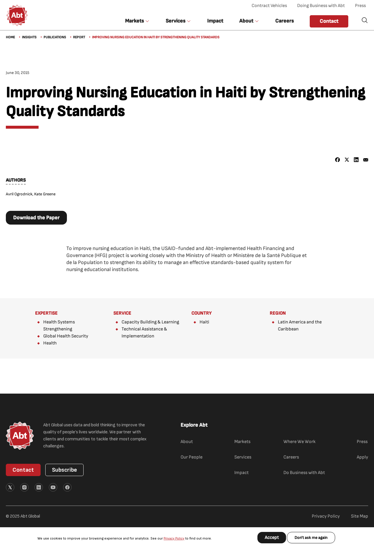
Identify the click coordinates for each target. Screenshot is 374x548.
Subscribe (64, 469)
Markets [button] (134, 21)
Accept (272, 537)
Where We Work (299, 441)
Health (50, 343)
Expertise (46, 313)
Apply (362, 457)
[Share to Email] (365, 159)
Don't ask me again (311, 537)
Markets (242, 441)
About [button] (246, 21)
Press (360, 5)
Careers (284, 21)
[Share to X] (346, 159)
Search (364, 20)
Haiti (204, 322)
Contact (329, 21)
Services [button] (175, 21)
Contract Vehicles (269, 5)
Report (79, 37)
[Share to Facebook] (337, 159)
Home (10, 37)
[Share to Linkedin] (356, 159)
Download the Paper (36, 218)
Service (122, 313)
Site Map (359, 516)
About (187, 441)
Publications (55, 37)
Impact (215, 21)
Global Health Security (65, 336)
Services (242, 457)
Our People (191, 457)
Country (201, 313)
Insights (29, 37)
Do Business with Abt (304, 472)
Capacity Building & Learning (150, 322)
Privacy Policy (174, 538)
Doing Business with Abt (321, 5)
